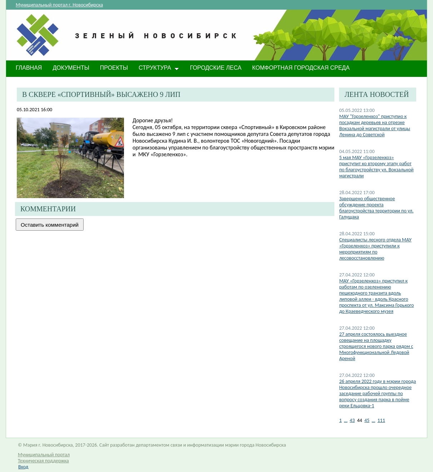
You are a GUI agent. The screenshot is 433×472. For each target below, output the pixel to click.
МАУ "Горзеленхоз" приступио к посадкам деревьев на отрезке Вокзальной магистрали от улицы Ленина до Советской (374, 125)
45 (366, 420)
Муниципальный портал (44, 455)
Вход (23, 467)
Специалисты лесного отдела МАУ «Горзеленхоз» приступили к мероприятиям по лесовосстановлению (375, 249)
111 (381, 420)
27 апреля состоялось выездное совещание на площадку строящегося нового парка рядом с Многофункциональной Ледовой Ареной (376, 346)
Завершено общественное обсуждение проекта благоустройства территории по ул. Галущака (376, 208)
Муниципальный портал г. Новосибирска (59, 5)
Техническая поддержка (43, 461)
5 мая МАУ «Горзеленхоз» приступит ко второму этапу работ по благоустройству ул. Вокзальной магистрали (376, 166)
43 (352, 420)
